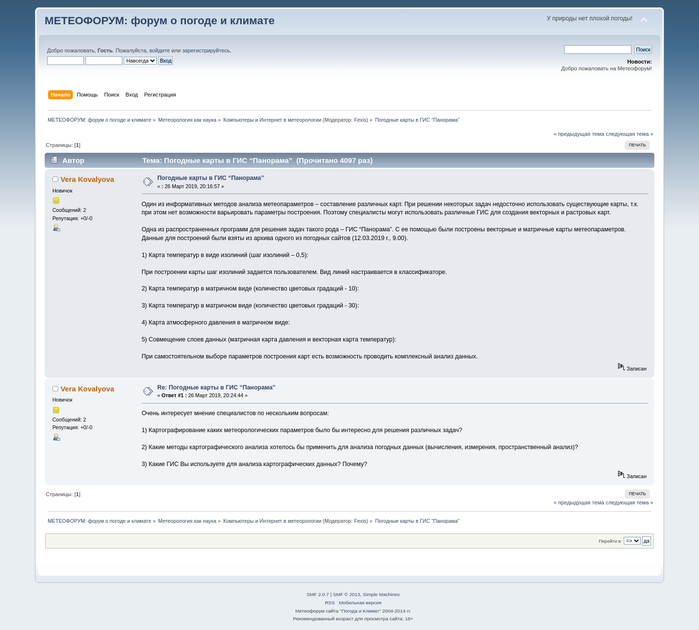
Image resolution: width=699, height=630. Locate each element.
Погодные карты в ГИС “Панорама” (210, 178)
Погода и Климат (360, 611)
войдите (160, 50)
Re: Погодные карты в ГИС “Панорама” (216, 387)
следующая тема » (629, 134)
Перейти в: (610, 541)
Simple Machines (381, 594)
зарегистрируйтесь (206, 50)
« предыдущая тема (578, 134)
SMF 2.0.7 (318, 594)
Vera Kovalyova (88, 179)
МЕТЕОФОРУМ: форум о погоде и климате (160, 21)
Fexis (360, 120)
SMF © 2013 (346, 594)
